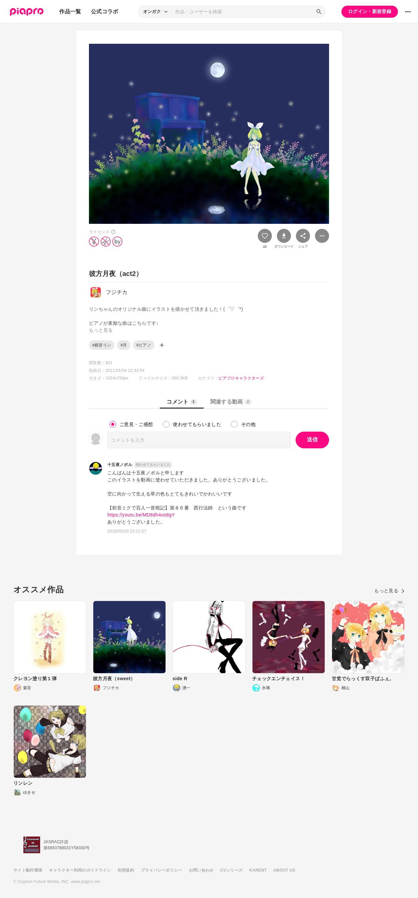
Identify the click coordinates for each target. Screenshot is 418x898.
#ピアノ (143, 345)
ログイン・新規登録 (369, 11)
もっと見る (389, 590)
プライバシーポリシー (161, 870)
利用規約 (126, 870)
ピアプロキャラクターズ (241, 378)
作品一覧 (70, 11)
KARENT (258, 870)
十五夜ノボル (119, 464)
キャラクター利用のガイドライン (80, 870)
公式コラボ (104, 11)
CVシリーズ (231, 870)
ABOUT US (284, 870)
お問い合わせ (201, 870)
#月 (123, 345)
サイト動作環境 (27, 870)
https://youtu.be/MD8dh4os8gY (141, 514)
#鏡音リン (101, 345)
